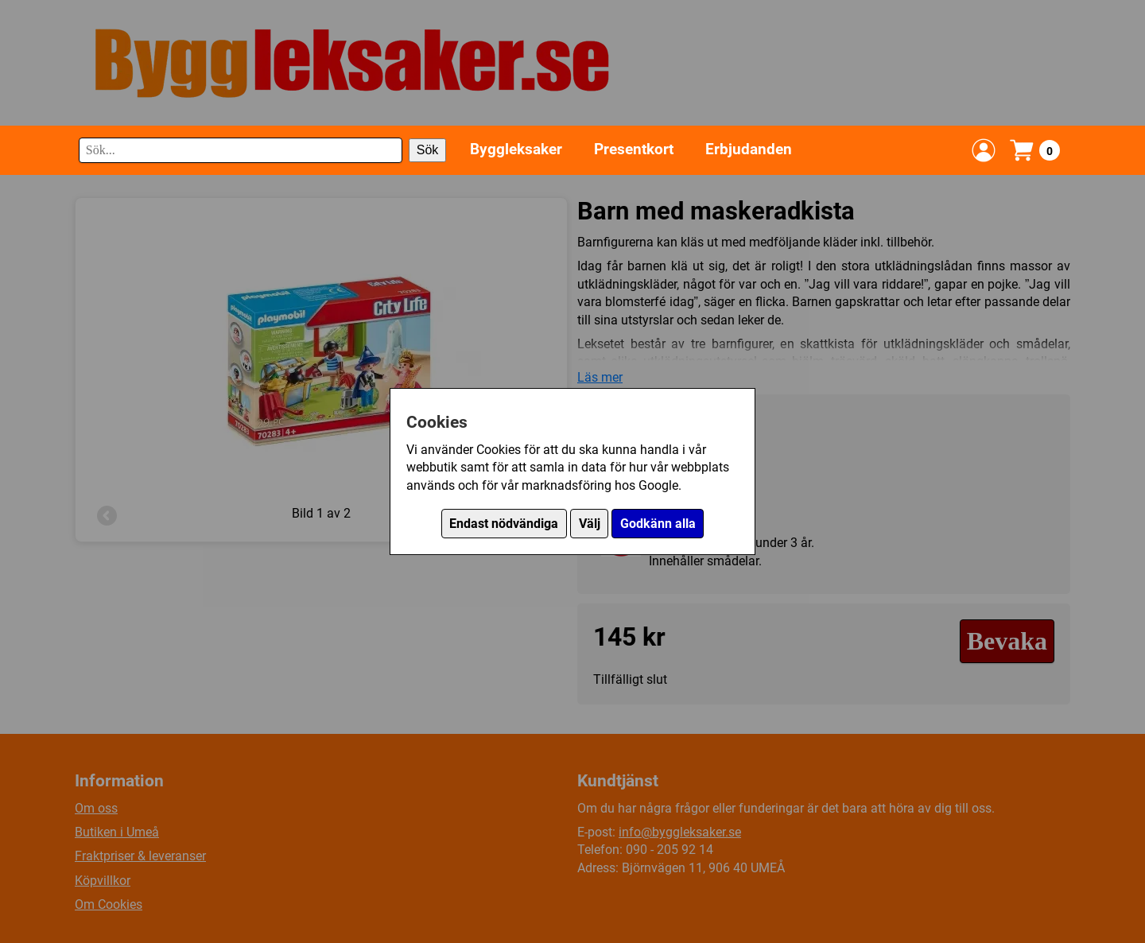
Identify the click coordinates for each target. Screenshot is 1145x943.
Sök (428, 150)
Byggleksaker (516, 149)
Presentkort (633, 149)
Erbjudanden (748, 149)
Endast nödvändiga (503, 523)
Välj (589, 523)
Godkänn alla (658, 523)
